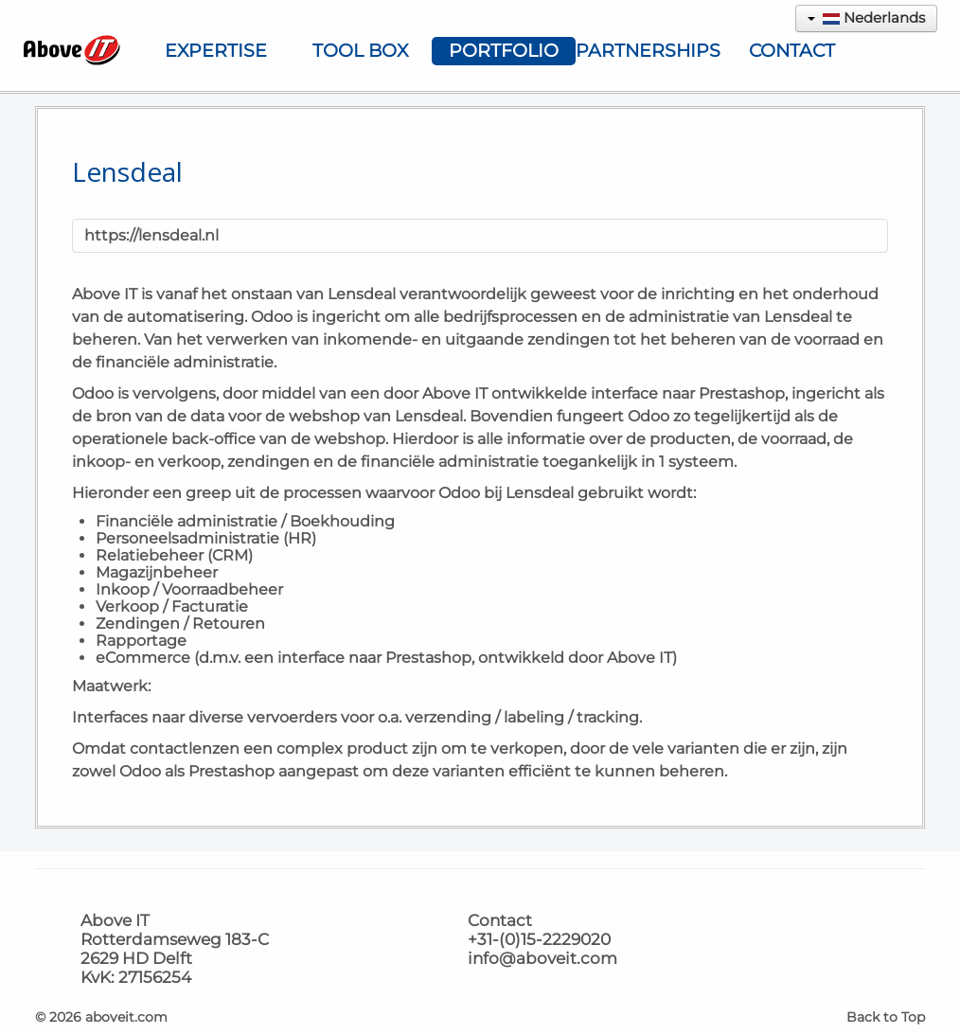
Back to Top (885, 1016)
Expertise (216, 51)
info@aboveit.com (542, 958)
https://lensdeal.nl (151, 235)
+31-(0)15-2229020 (539, 939)
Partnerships (648, 51)
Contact (792, 51)
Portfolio (504, 51)
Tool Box (360, 51)
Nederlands (866, 18)
